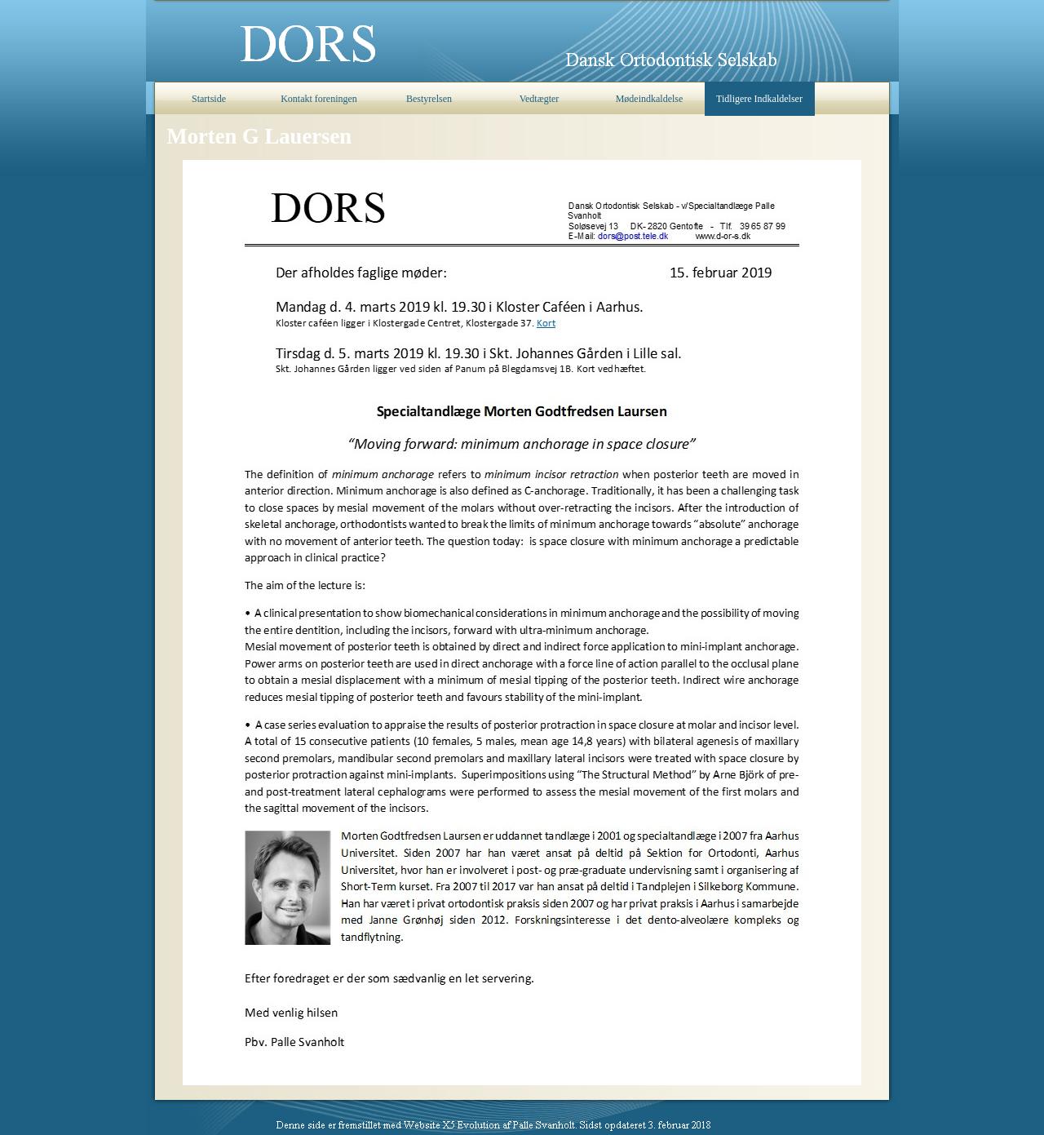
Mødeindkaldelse (649, 98)
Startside (209, 98)
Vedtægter (540, 98)
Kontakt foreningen (319, 98)
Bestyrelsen (429, 98)
